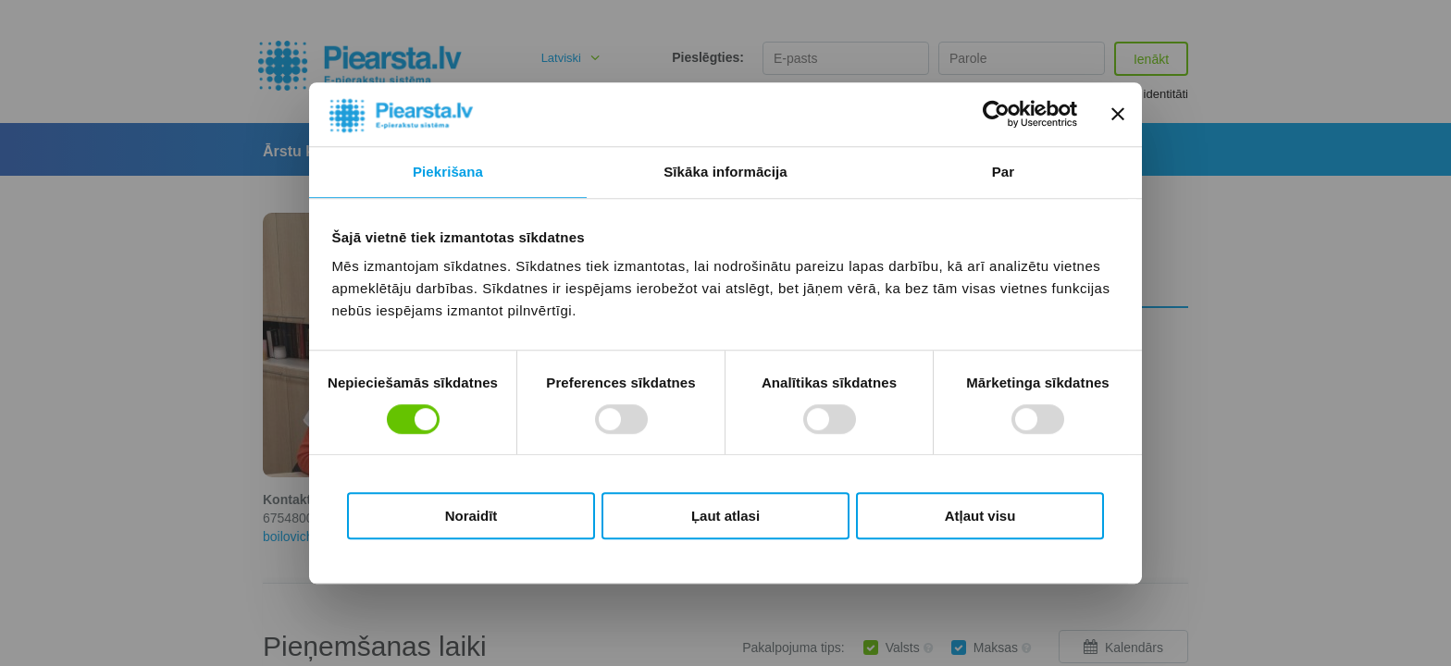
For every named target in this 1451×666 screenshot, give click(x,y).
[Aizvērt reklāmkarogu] (1117, 114)
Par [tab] (1003, 171)
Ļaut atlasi (725, 516)
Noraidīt (471, 516)
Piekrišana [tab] (448, 171)
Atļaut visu (980, 516)
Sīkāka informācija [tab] (725, 171)
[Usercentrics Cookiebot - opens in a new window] (996, 115)
